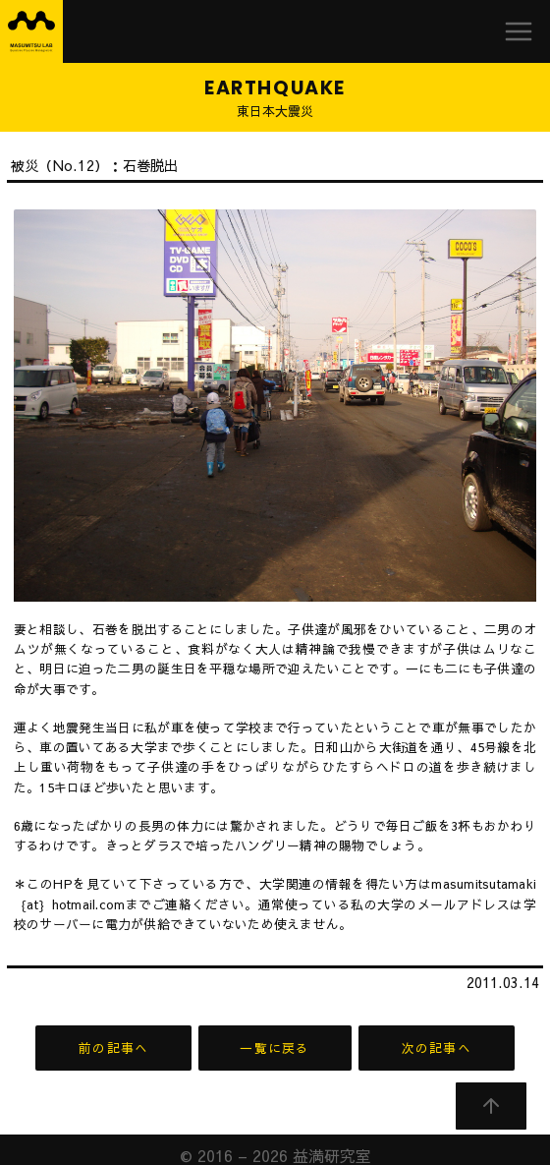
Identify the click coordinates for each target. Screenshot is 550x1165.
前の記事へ (113, 1047)
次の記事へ (436, 1047)
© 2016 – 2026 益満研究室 (275, 1143)
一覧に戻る (274, 1047)
